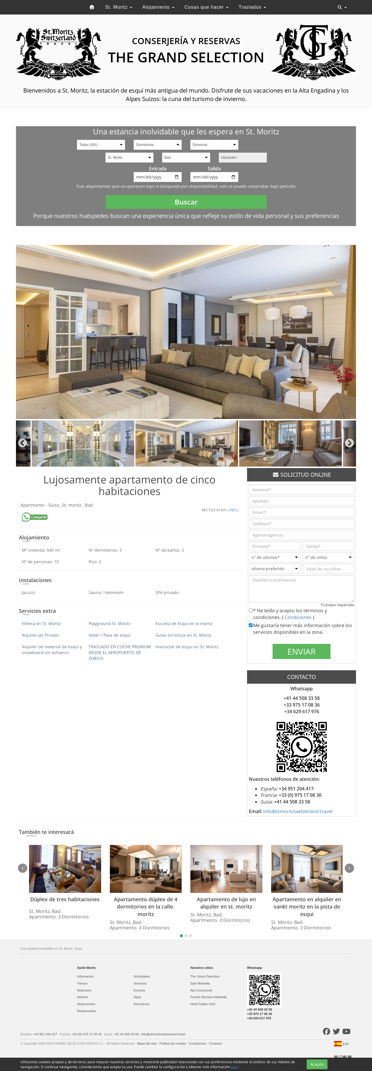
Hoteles (82, 997)
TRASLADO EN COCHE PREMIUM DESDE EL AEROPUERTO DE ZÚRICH (120, 652)
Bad (89, 505)
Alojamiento (158, 7)
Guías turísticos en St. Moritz (183, 635)
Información (85, 976)
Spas (137, 997)
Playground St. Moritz (109, 623)
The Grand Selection (205, 976)
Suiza (54, 505)
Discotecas (141, 1004)
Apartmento (33, 505)
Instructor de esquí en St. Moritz (187, 646)
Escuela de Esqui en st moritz (184, 623)
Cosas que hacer (206, 7)
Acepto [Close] (317, 1064)
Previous (22, 443)
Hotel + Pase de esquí (109, 635)
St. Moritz (118, 7)
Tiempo (82, 983)
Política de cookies (173, 1043)
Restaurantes (86, 1011)
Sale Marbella (200, 983)
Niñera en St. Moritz (41, 623)
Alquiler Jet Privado (40, 635)
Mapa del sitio (147, 1043)
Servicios (140, 983)
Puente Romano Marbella (208, 997)
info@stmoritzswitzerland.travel (297, 811)
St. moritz (72, 505)
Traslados (252, 7)
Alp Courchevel (201, 990)
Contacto (216, 1043)
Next (349, 443)
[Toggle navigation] (342, 7)
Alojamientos (86, 1004)
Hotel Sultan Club (202, 1004)
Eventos (139, 990)
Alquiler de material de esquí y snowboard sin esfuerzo (52, 649)
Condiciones (299, 617)
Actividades (142, 976)
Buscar (186, 202)
